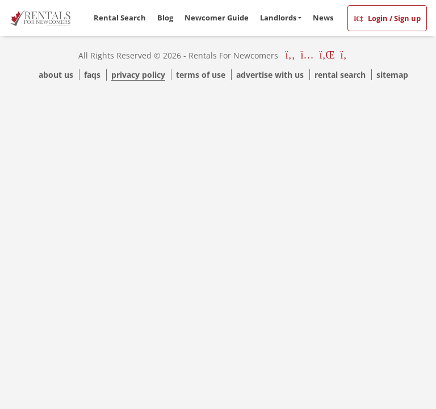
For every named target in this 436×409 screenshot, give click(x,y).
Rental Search (120, 17)
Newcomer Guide (217, 17)
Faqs (92, 74)
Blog (165, 17)
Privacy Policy (138, 74)
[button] (280, 18)
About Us (56, 74)
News (323, 17)
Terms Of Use (200, 74)
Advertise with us (270, 74)
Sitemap (392, 74)
